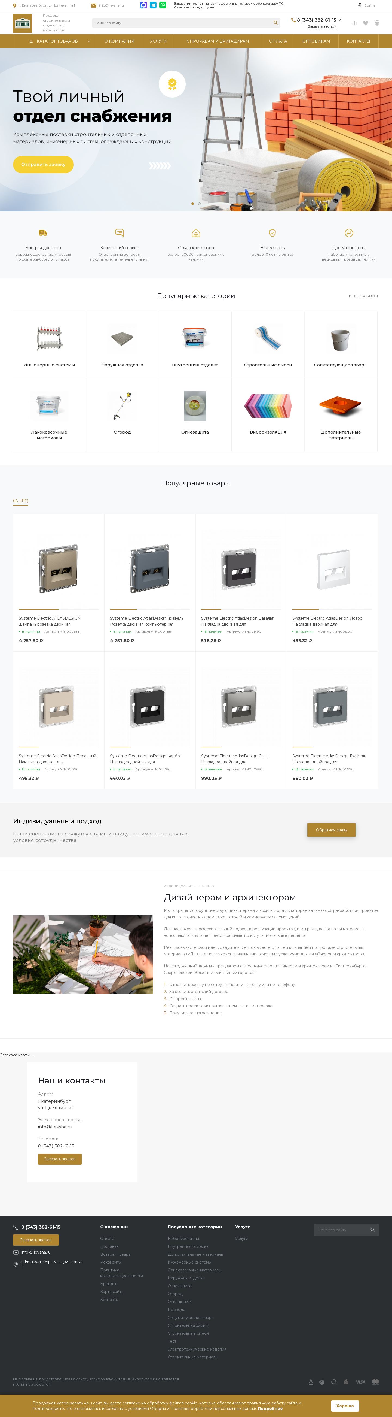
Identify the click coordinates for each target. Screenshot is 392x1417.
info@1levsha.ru (111, 5)
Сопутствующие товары (341, 364)
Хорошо (345, 1405)
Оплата (107, 1238)
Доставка (109, 1246)
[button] (192, 203)
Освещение (179, 1301)
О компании (114, 1226)
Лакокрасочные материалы (49, 434)
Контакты (109, 1299)
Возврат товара (115, 1254)
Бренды (108, 1283)
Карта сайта (112, 1291)
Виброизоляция (268, 432)
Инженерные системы (49, 364)
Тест (172, 1341)
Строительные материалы (193, 1357)
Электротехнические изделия (197, 1349)
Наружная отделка (122, 364)
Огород (122, 432)
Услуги (243, 1226)
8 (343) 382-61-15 (56, 1146)
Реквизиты (110, 1262)
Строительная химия (188, 1325)
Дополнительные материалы (341, 434)
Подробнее (270, 1408)
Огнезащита (195, 432)
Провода (176, 1309)
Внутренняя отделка (195, 364)
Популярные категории (195, 1226)
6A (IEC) (20, 500)
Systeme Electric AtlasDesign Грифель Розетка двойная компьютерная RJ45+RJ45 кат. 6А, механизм (146, 624)
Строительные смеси (268, 364)
